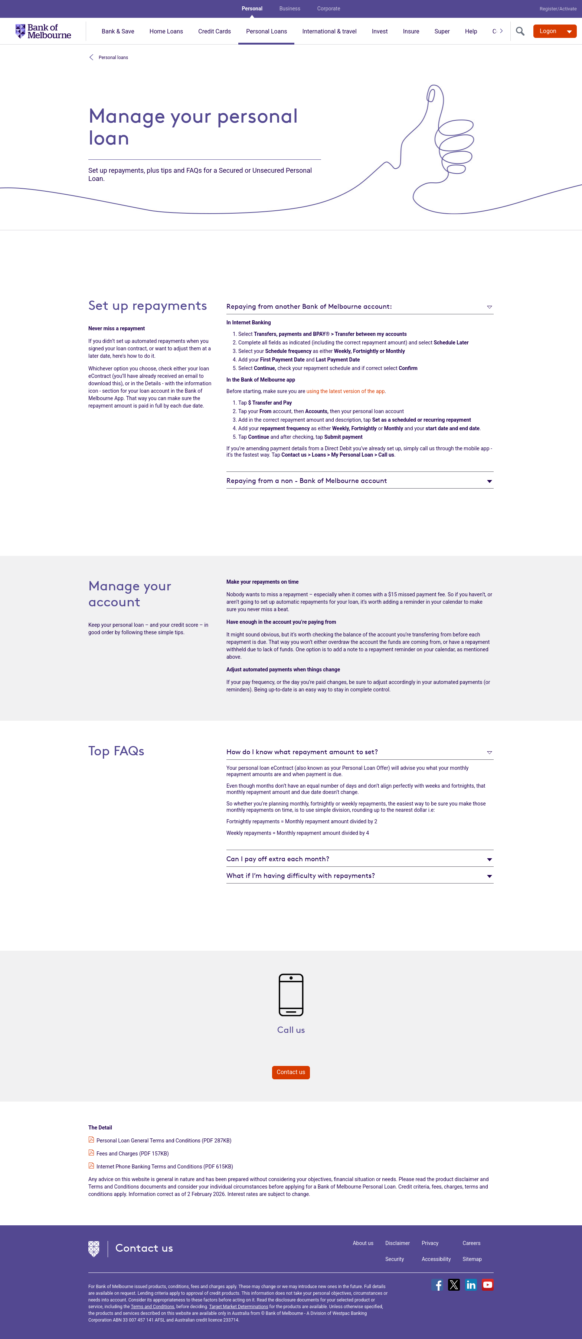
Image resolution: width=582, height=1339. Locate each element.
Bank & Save (118, 31)
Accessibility (436, 1259)
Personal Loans (266, 31)
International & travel (329, 31)
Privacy (430, 1243)
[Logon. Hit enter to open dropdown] (555, 31)
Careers (472, 1243)
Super (442, 31)
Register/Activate (558, 9)
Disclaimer (397, 1243)
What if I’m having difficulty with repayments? (300, 875)
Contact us (291, 1072)
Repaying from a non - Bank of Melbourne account (306, 480)
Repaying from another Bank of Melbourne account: (309, 306)
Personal (252, 9)
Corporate (328, 9)
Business (290, 9)
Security (394, 1259)
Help (471, 31)
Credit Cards (214, 31)
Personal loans (112, 57)
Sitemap (472, 1259)
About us (363, 1243)
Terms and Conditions (152, 1306)
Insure (411, 31)
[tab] (360, 306)
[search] (521, 31)
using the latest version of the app (346, 391)
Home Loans (166, 31)
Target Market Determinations (238, 1306)
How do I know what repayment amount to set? (302, 752)
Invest (380, 31)
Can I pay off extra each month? (277, 859)
